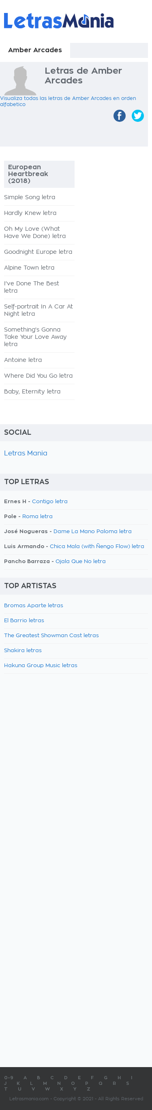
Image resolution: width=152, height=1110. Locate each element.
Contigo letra (50, 501)
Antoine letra (23, 360)
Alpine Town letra (29, 268)
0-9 (8, 1078)
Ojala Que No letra (81, 561)
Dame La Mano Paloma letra (93, 531)
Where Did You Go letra (38, 376)
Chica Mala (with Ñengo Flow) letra (97, 546)
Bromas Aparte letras (33, 605)
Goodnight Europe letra (38, 252)
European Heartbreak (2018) (28, 174)
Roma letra (37, 516)
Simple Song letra (29, 197)
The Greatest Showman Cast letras (51, 635)
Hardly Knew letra (30, 213)
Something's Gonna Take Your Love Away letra (35, 337)
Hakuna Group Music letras (40, 665)
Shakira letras (23, 650)
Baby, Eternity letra (32, 392)
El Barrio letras (24, 620)
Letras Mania (25, 453)
